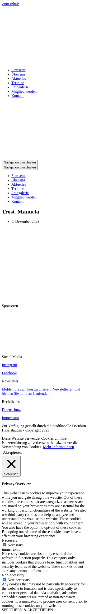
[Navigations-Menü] (20, 162)
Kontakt (17, 96)
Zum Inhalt (10, 4)
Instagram (9, 365)
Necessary (15, 545)
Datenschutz (11, 410)
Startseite (18, 70)
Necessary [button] (10, 540)
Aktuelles (18, 78)
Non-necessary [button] (13, 575)
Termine (17, 83)
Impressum (10, 418)
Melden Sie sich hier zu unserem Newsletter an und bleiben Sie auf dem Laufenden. (41, 391)
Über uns (18, 74)
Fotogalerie (20, 87)
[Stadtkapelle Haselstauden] (44, 62)
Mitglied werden (24, 91)
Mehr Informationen (58, 447)
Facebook (9, 373)
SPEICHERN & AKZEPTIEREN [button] (27, 610)
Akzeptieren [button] (12, 452)
